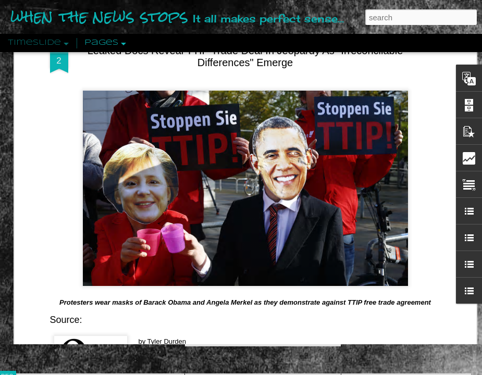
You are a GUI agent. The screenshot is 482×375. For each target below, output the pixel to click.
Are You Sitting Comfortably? (253, 266)
